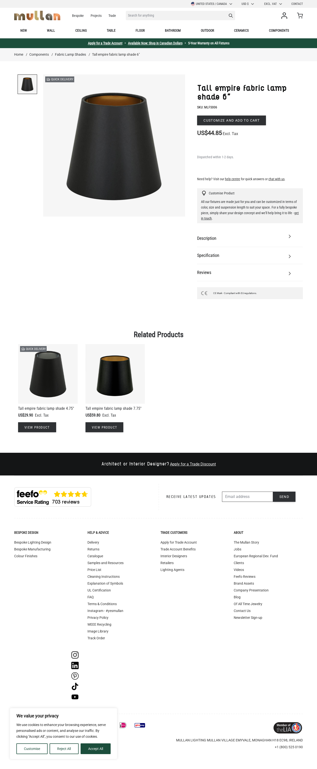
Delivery (93, 542)
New (23, 30)
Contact (297, 4)
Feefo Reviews (244, 577)
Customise (32, 749)
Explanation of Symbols (105, 583)
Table (111, 30)
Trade (112, 16)
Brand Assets (244, 583)
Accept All (95, 749)
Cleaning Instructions (103, 577)
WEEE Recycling (99, 624)
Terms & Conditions (102, 604)
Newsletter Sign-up (248, 618)
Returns (93, 549)
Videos (239, 570)
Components (279, 30)
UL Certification (99, 590)
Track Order (96, 638)
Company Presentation (251, 590)
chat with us (276, 179)
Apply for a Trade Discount (193, 464)
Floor (140, 30)
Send (284, 497)
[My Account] (285, 16)
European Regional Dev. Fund (256, 556)
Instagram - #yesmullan (105, 611)
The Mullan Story (246, 542)
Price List (94, 570)
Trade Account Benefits (178, 549)
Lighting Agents (172, 570)
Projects (96, 16)
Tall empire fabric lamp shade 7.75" (113, 408)
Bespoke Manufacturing (32, 549)
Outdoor (207, 30)
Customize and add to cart (231, 120)
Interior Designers (173, 556)
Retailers (167, 563)
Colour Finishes (25, 556)
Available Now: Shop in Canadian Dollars (155, 43)
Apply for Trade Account (178, 542)
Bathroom (173, 30)
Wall (51, 30)
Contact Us (242, 611)
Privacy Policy (97, 618)
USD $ (248, 4)
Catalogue (95, 556)
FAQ (90, 597)
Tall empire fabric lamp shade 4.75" (46, 408)
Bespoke (78, 16)
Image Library (97, 631)
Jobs (237, 549)
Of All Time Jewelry (248, 604)
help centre (232, 179)
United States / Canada (212, 4)
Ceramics (241, 30)
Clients (239, 563)
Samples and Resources (105, 563)
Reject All (64, 749)
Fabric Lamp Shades (70, 54)
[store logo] (37, 15)
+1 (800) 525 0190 (289, 747)
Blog (237, 597)
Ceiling (81, 30)
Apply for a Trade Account (105, 43)
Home (18, 54)
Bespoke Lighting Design (32, 542)
